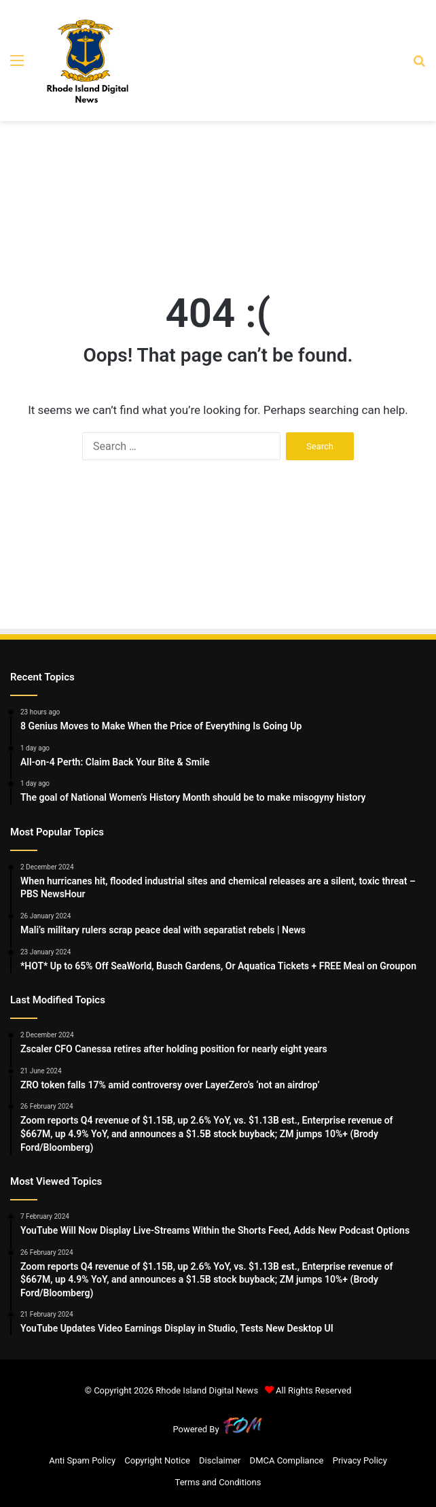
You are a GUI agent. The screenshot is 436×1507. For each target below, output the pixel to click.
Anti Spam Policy (82, 1460)
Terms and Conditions (218, 1482)
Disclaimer (219, 1460)
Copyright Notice (157, 1460)
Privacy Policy (360, 1460)
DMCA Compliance (287, 1460)
